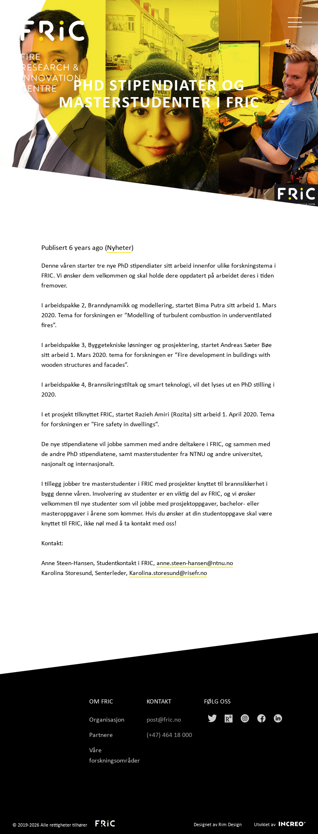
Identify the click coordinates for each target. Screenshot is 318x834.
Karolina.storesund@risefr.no (168, 572)
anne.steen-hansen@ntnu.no (195, 562)
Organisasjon (106, 719)
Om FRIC (101, 701)
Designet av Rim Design (218, 824)
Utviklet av (264, 824)
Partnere (101, 734)
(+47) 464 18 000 (170, 734)
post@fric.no (164, 719)
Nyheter (119, 247)
